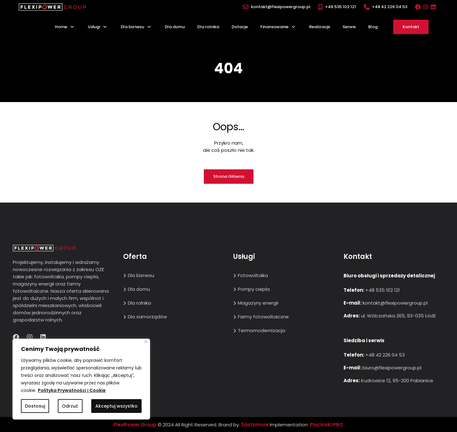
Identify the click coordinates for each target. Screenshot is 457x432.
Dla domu (175, 27)
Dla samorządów (147, 316)
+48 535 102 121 (340, 7)
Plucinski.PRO (326, 424)
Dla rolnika (208, 27)
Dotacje (240, 27)
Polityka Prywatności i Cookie (72, 390)
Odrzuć (70, 406)
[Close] (145, 341)
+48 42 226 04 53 (389, 7)
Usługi (94, 27)
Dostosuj (35, 406)
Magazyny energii (258, 303)
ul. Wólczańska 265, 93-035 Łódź (398, 315)
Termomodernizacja (261, 330)
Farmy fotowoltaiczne (263, 316)
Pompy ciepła (254, 289)
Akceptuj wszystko (116, 406)
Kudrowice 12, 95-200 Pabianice (397, 380)
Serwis (349, 27)
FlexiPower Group (135, 424)
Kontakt (411, 27)
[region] (81, 379)
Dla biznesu (132, 27)
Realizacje (319, 27)
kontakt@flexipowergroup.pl (280, 7)
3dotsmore (255, 424)
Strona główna (228, 176)
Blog (373, 27)
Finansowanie (274, 27)
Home (61, 27)
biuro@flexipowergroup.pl (392, 367)
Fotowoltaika (253, 275)
